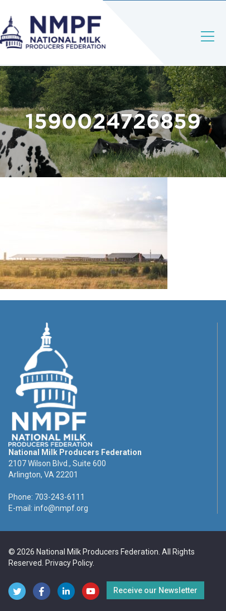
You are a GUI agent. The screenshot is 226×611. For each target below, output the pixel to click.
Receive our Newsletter (155, 590)
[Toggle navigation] (208, 45)
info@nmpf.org (61, 508)
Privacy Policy (69, 562)
